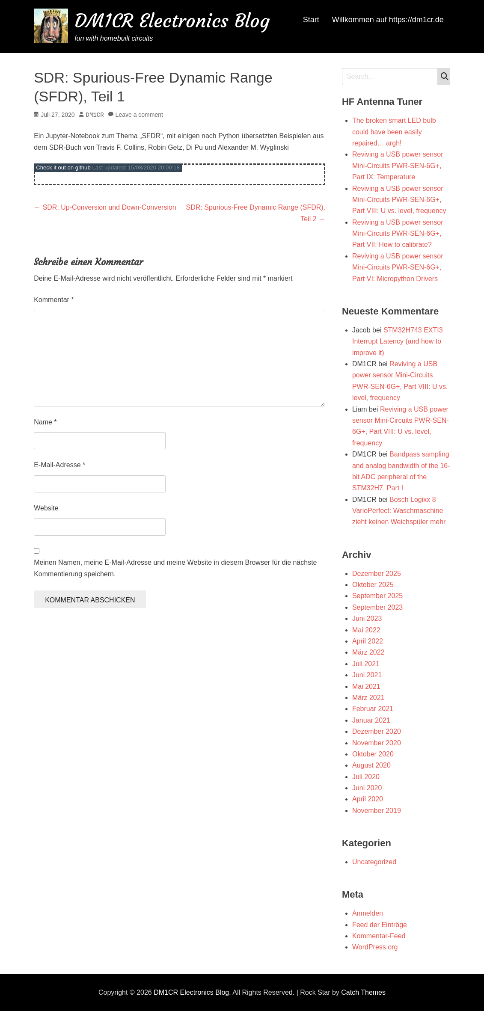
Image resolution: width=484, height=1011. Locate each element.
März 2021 (368, 697)
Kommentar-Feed (379, 936)
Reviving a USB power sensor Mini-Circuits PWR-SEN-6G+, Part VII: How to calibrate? (397, 234)
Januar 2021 (371, 720)
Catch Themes (363, 992)
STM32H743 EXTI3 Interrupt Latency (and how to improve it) (397, 341)
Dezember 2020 (376, 731)
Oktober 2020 (373, 754)
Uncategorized (374, 862)
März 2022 (368, 652)
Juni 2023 (367, 618)
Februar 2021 (372, 708)
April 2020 (367, 799)
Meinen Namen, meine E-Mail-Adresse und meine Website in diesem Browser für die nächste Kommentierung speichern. (175, 568)
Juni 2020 (367, 788)
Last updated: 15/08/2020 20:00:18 (136, 167)
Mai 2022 (366, 630)
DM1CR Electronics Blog (172, 21)
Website (46, 508)
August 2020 (371, 765)
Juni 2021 (367, 675)
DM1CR (95, 115)
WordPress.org (375, 947)
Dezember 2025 (376, 573)
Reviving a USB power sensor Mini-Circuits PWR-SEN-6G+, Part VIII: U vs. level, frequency (399, 200)
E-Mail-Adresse (59, 464)
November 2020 (376, 743)
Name (45, 422)
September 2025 (377, 595)
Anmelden (367, 913)
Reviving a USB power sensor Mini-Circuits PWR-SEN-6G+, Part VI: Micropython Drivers (397, 267)
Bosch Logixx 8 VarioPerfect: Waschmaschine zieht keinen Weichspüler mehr (398, 511)
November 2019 (376, 810)
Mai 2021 (366, 686)
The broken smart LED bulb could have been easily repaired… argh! (394, 132)
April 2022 (367, 641)
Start (311, 19)
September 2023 (377, 607)
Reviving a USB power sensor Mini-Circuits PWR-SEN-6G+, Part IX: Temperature (397, 166)
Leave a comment (139, 115)
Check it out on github (63, 167)
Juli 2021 (366, 663)
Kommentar (54, 299)
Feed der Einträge (379, 924)
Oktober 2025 (373, 584)
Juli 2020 (366, 776)
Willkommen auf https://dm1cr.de (388, 19)
